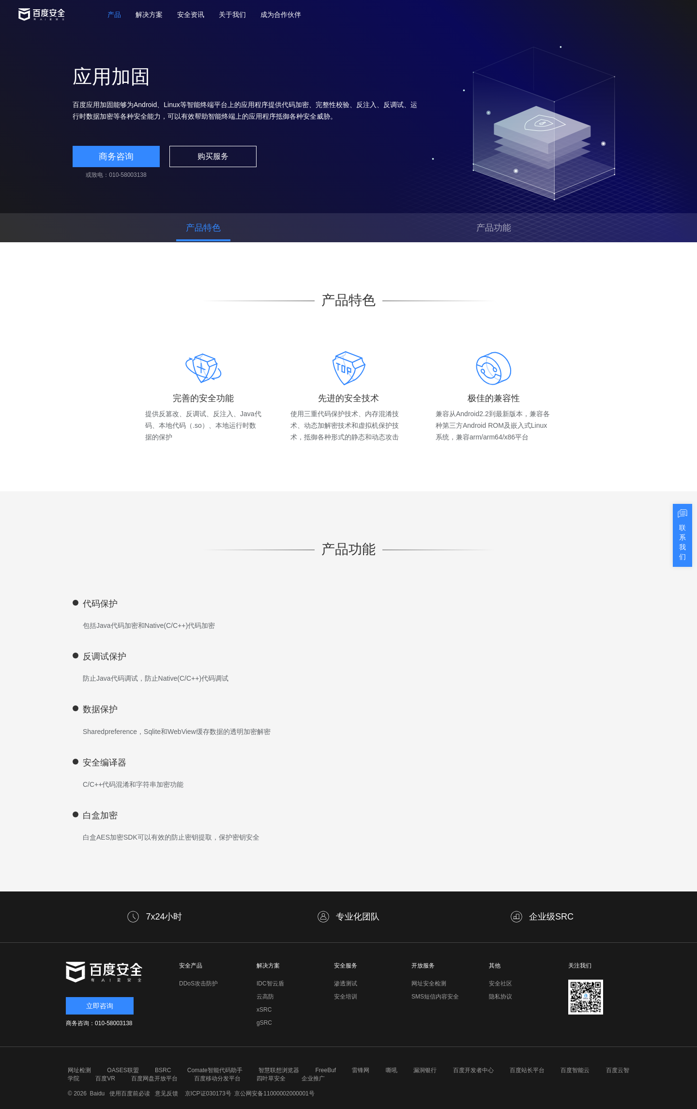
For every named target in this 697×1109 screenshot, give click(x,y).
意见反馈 (165, 1093)
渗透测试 (345, 983)
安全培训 (345, 996)
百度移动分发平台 (217, 1078)
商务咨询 (116, 156)
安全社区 (500, 983)
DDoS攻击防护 (198, 983)
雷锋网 (360, 1070)
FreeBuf (325, 1070)
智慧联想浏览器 (278, 1070)
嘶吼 (391, 1070)
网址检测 (79, 1070)
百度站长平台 (527, 1070)
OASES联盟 (122, 1070)
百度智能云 (575, 1070)
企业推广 (313, 1078)
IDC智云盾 (270, 983)
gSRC (264, 1022)
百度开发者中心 (473, 1070)
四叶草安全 (271, 1078)
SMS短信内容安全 (435, 996)
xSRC (264, 1009)
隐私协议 (500, 996)
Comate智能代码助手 (214, 1070)
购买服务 (212, 156)
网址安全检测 (428, 983)
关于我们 (232, 14)
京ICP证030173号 (208, 1093)
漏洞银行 (425, 1070)
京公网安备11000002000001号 (274, 1093)
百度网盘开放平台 (154, 1078)
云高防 (265, 996)
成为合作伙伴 (280, 14)
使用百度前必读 (128, 1093)
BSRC (163, 1070)
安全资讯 (190, 14)
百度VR (105, 1078)
